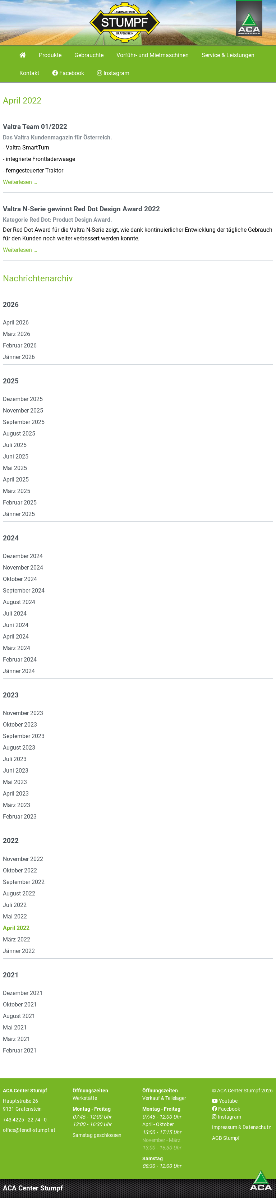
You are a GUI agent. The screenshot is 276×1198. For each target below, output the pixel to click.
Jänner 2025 (19, 514)
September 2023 (24, 736)
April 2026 (16, 322)
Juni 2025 (15, 456)
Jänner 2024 (19, 671)
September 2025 (24, 422)
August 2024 (19, 602)
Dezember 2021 (23, 993)
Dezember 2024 (23, 556)
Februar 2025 (20, 502)
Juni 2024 (15, 625)
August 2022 (19, 893)
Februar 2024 (20, 659)
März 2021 (16, 1039)
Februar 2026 (20, 345)
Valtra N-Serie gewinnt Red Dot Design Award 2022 (81, 209)
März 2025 (16, 491)
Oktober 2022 (20, 870)
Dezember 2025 (23, 399)
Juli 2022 (15, 905)
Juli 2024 (15, 613)
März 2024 (16, 648)
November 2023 (23, 713)
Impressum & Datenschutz (241, 1127)
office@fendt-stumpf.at (29, 1130)
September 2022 (24, 882)
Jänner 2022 (19, 951)
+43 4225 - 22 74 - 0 (25, 1120)
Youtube (225, 1101)
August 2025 (19, 433)
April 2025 (16, 479)
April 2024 (16, 636)
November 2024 (23, 567)
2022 (11, 841)
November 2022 (23, 859)
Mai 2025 (15, 468)
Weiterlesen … (20, 182)
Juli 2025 (15, 445)
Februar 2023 (20, 816)
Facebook (226, 1109)
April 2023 (16, 793)
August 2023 (19, 747)
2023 (11, 695)
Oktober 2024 (20, 579)
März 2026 (16, 334)
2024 (11, 538)
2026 (11, 305)
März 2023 (16, 805)
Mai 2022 (15, 916)
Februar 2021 (20, 1050)
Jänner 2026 (19, 357)
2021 (11, 975)
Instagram (226, 1117)
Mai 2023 (15, 782)
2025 (11, 381)
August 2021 (19, 1016)
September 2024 (24, 590)
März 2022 (16, 939)
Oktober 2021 (20, 1004)
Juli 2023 (15, 759)
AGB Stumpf (226, 1138)
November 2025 (23, 410)
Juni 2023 (15, 770)
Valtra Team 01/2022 (35, 127)
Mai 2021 (15, 1027)
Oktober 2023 (20, 724)
